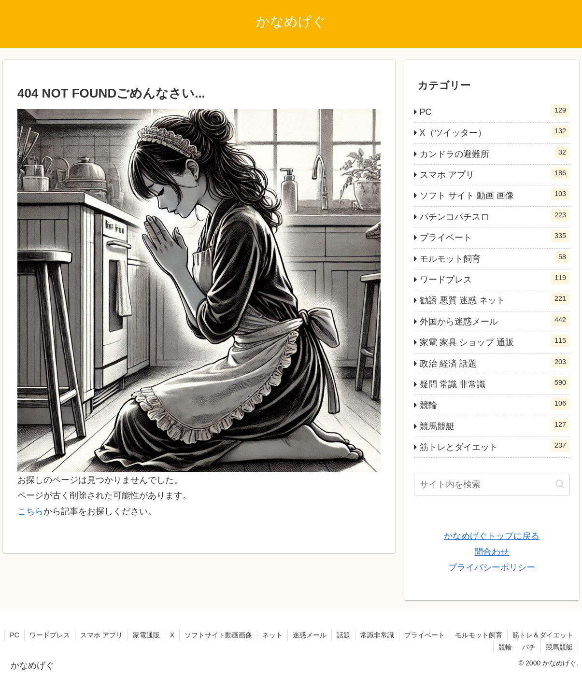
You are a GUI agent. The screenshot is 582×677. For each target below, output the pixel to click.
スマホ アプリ (101, 635)
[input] (492, 484)
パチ (529, 647)
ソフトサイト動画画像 (218, 635)
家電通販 (146, 635)
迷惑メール (309, 635)
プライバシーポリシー (491, 567)
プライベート (424, 635)
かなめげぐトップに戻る (491, 536)
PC (14, 635)
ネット (272, 635)
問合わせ (491, 552)
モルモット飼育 (478, 635)
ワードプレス (49, 635)
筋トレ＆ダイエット (542, 635)
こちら (30, 511)
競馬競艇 (559, 647)
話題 (343, 635)
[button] (560, 484)
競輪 (505, 647)
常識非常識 (377, 635)
